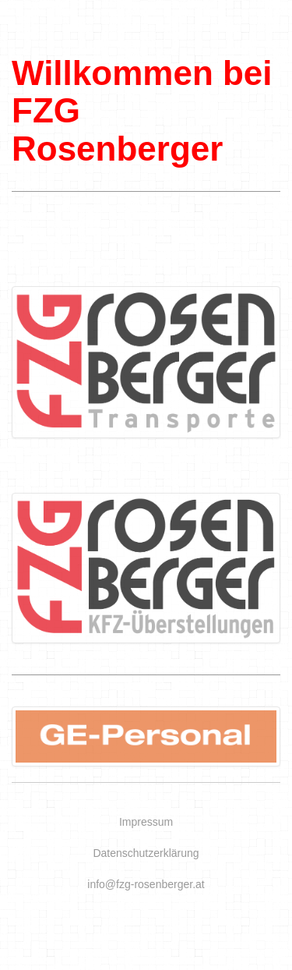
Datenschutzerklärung (146, 853)
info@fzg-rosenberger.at (145, 884)
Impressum (146, 822)
